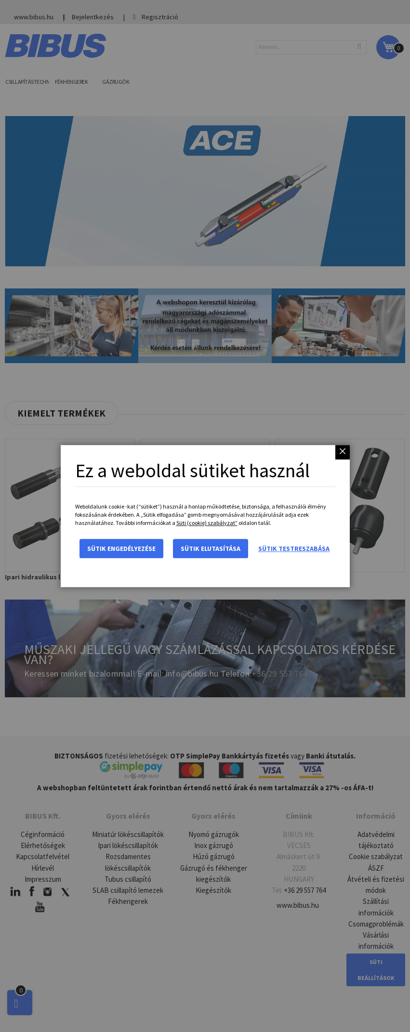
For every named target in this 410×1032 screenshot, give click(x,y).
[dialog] (205, 516)
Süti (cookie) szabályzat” (207, 522)
